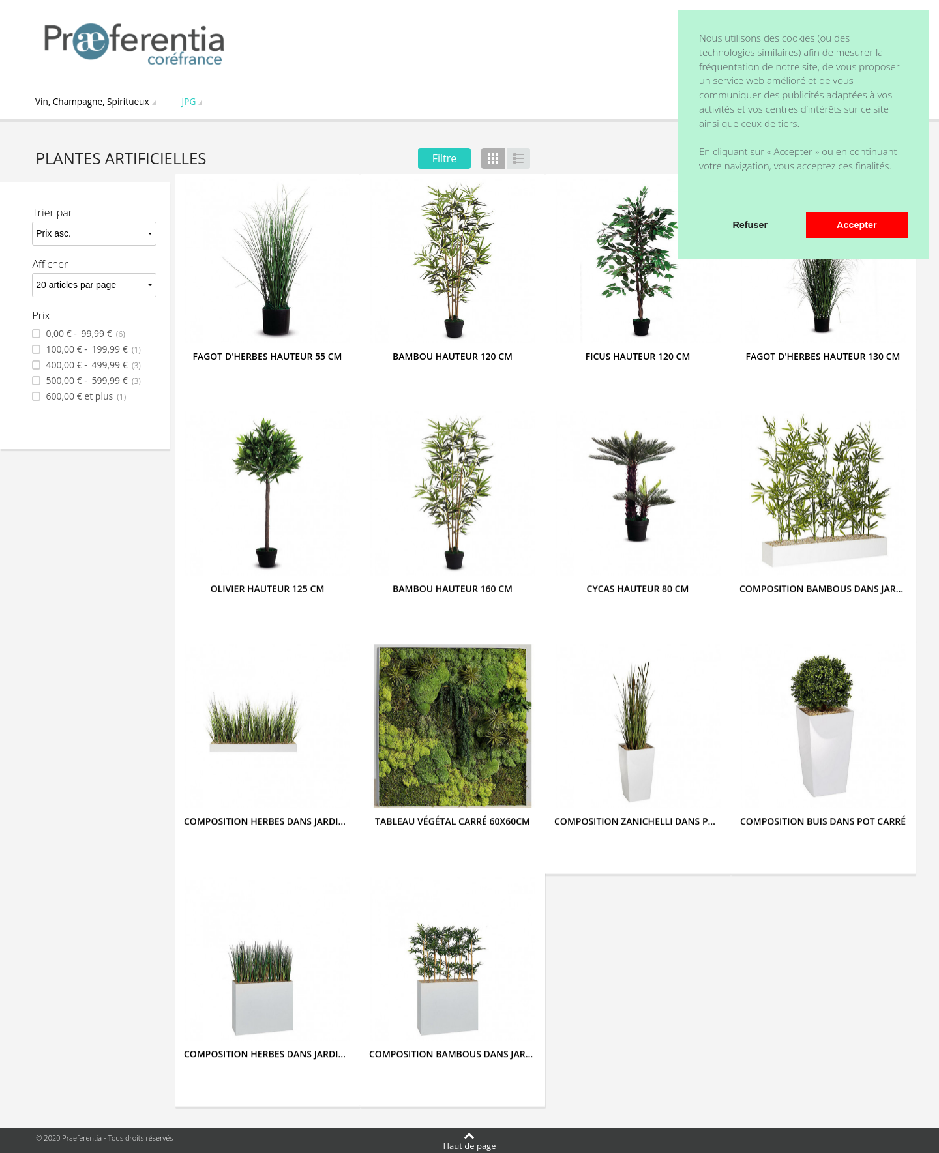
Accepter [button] (857, 225)
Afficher (50, 264)
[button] (701, 195)
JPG (189, 101)
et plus (85, 396)
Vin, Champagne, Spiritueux (92, 101)
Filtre (444, 158)
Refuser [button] (750, 225)
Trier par (52, 212)
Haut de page (469, 1145)
